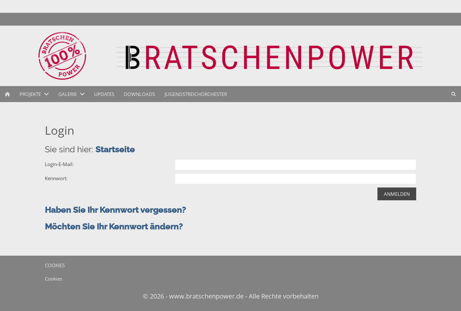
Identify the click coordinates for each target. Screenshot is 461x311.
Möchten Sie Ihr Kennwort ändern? (114, 226)
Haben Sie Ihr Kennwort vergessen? (115, 210)
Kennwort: (56, 178)
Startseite (115, 149)
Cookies (53, 278)
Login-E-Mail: (59, 164)
